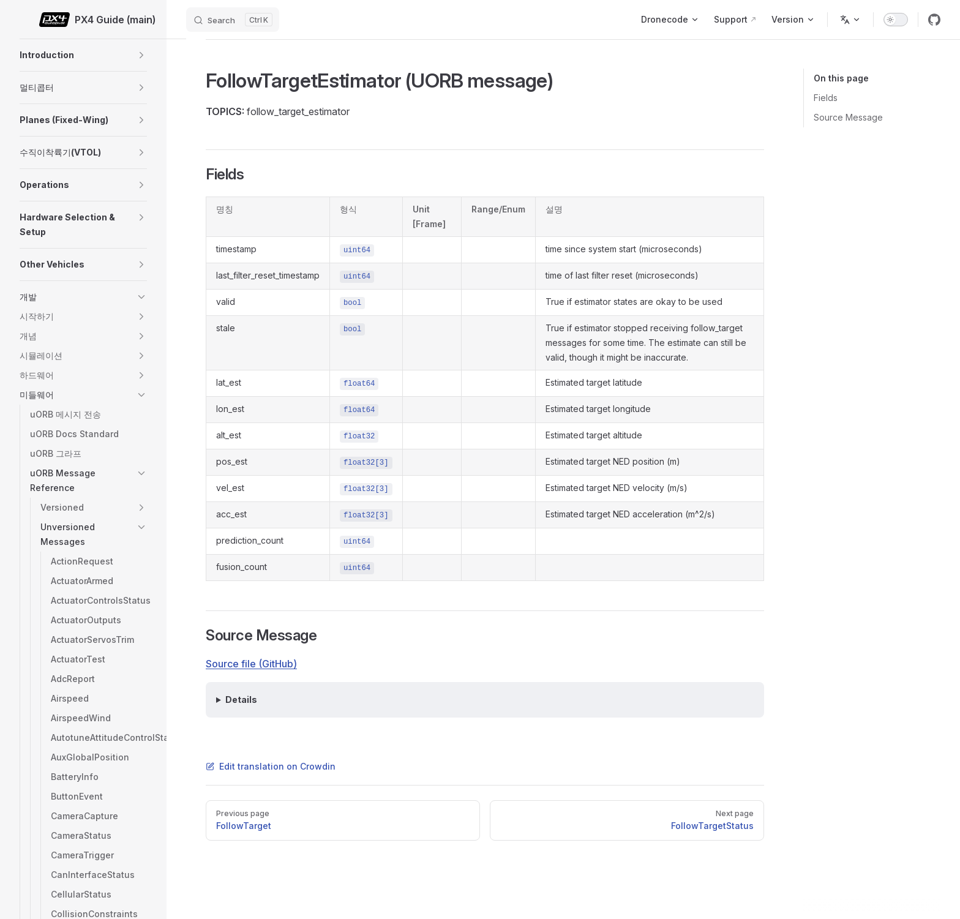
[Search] (232, 19)
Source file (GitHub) (251, 664)
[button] (141, 55)
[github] (934, 20)
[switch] (895, 19)
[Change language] (850, 19)
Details (241, 699)
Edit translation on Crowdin (271, 766)
